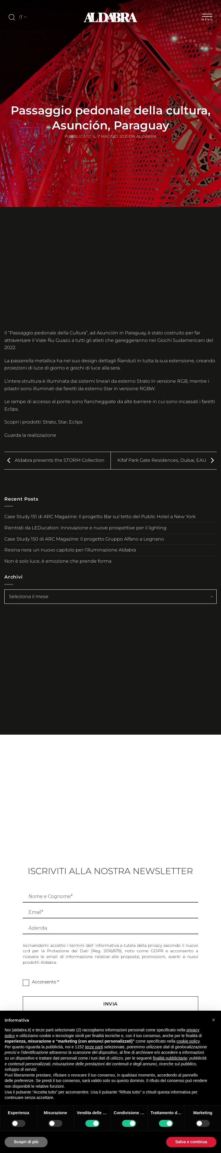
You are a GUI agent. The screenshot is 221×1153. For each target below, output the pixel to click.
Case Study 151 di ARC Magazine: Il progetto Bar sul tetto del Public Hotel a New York (100, 516)
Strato (49, 422)
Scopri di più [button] (26, 1141)
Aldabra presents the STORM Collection (54, 460)
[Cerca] (12, 17)
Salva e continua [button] (191, 1141)
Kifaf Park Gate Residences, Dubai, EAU (167, 460)
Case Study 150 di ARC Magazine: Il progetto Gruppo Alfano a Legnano (84, 539)
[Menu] (207, 16)
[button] (213, 1019)
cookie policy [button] (188, 1041)
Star (62, 422)
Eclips (76, 422)
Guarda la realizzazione (30, 435)
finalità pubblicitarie (170, 1058)
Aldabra (146, 136)
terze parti (94, 1047)
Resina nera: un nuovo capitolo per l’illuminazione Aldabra (70, 550)
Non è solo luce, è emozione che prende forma (57, 561)
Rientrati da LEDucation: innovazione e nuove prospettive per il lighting (85, 527)
